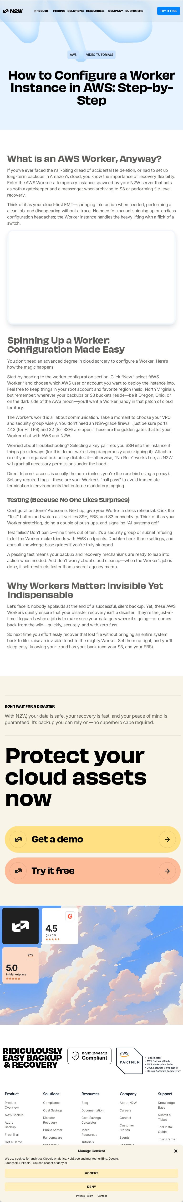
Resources (96, 11)
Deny (91, 1187)
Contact (102, 1195)
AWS (73, 54)
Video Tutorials (99, 54)
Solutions (75, 11)
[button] (175, 1151)
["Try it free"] (15, 1134)
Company (115, 11)
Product (42, 11)
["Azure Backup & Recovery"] (15, 1125)
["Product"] (15, 1105)
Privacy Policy (84, 1195)
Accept (91, 1173)
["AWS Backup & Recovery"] (15, 1115)
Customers (134, 11)
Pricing (59, 11)
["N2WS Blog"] (91, 1103)
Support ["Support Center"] (165, 1093)
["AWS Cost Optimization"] (53, 1110)
